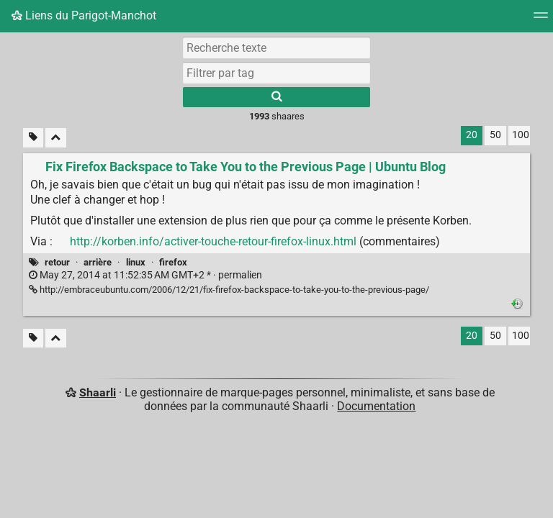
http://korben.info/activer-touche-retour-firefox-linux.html (213, 241)
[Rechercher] (276, 97)
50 (495, 135)
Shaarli (97, 392)
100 (520, 135)
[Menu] (541, 20)
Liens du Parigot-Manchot (84, 15)
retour (57, 262)
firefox (173, 262)
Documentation (376, 406)
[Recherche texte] (276, 47)
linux (135, 262)
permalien (145, 275)
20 (471, 135)
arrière (98, 262)
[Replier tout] (55, 137)
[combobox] (276, 72)
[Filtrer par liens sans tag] (33, 137)
